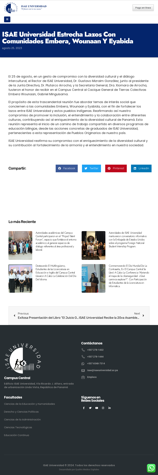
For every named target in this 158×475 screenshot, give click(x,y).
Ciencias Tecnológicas (18, 427)
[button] (67, 168)
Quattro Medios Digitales (87, 469)
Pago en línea (143, 7)
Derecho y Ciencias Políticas (21, 411)
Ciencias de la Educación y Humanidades (29, 404)
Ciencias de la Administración (22, 419)
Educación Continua (16, 435)
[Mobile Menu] (7, 19)
